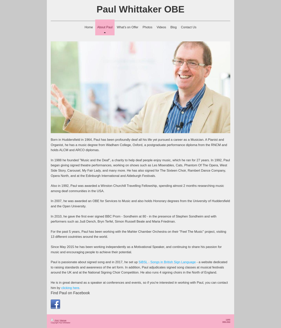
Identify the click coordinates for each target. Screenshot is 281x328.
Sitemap (63, 320)
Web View (226, 322)
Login (228, 319)
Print (55, 320)
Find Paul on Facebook (70, 293)
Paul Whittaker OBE (141, 9)
